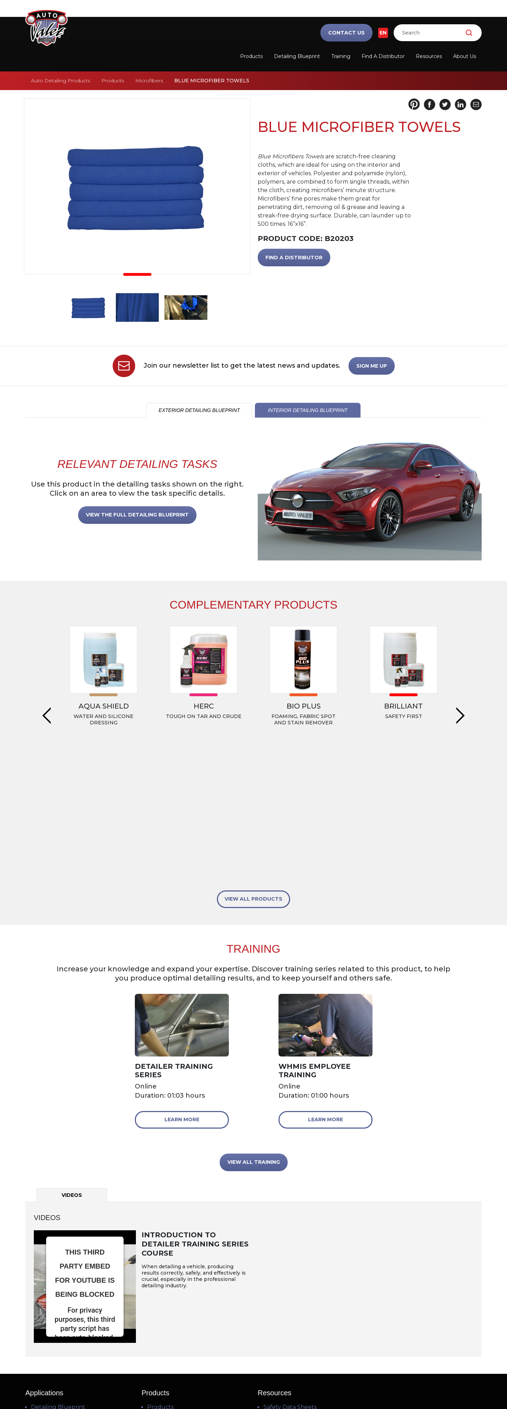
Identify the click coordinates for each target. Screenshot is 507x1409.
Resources (429, 56)
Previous (46, 663)
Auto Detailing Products (60, 80)
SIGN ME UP (371, 366)
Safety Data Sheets (290, 1276)
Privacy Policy (254, 1384)
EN (383, 33)
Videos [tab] (72, 1064)
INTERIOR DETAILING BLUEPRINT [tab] (308, 410)
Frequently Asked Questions (303, 1310)
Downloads (279, 1321)
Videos (272, 1298)
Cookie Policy (295, 1384)
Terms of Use (212, 1384)
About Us (464, 56)
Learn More (181, 988)
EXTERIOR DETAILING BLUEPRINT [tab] (199, 410)
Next (460, 663)
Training (340, 56)
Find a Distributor (383, 56)
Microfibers (149, 80)
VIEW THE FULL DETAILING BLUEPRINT (137, 515)
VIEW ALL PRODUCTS (253, 768)
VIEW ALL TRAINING (253, 1031)
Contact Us (346, 33)
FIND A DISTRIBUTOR (294, 257)
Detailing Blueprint (297, 56)
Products (251, 56)
